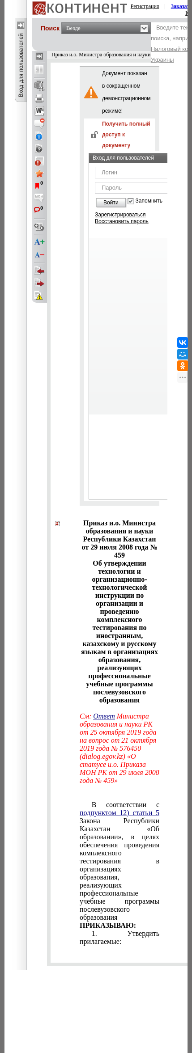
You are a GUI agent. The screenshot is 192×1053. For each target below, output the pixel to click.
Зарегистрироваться (120, 214)
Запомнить (149, 201)
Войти (111, 202)
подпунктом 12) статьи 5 (119, 812)
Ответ (104, 716)
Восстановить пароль (122, 221)
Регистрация (145, 6)
